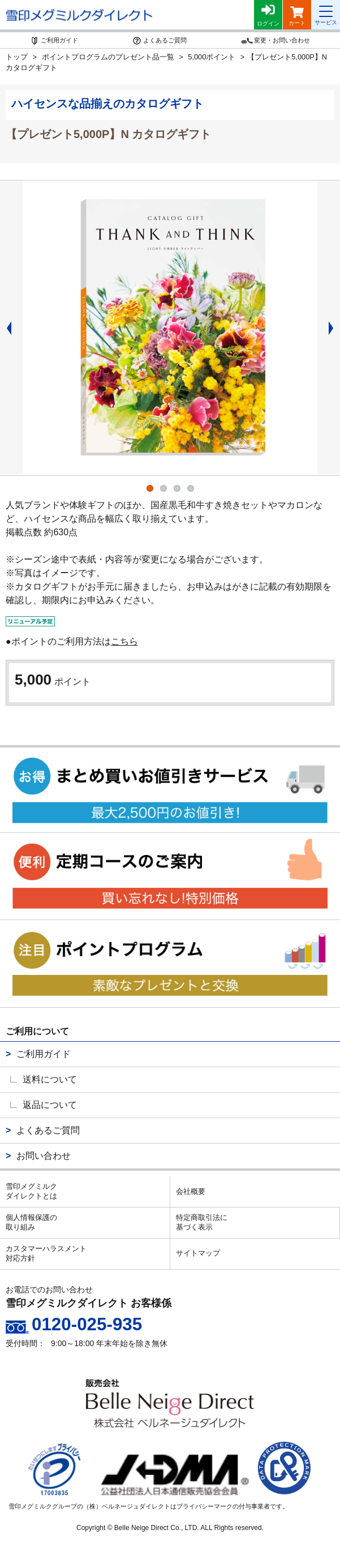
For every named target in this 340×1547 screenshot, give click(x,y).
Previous (5, 328)
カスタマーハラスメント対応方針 (46, 1253)
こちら (124, 641)
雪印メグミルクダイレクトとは (31, 1191)
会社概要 (190, 1191)
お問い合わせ (43, 1156)
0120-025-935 (87, 1324)
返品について (50, 1105)
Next (334, 328)
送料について (50, 1079)
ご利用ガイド (43, 1054)
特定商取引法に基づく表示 (201, 1222)
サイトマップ (198, 1253)
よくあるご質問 (48, 1130)
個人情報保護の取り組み (31, 1222)
